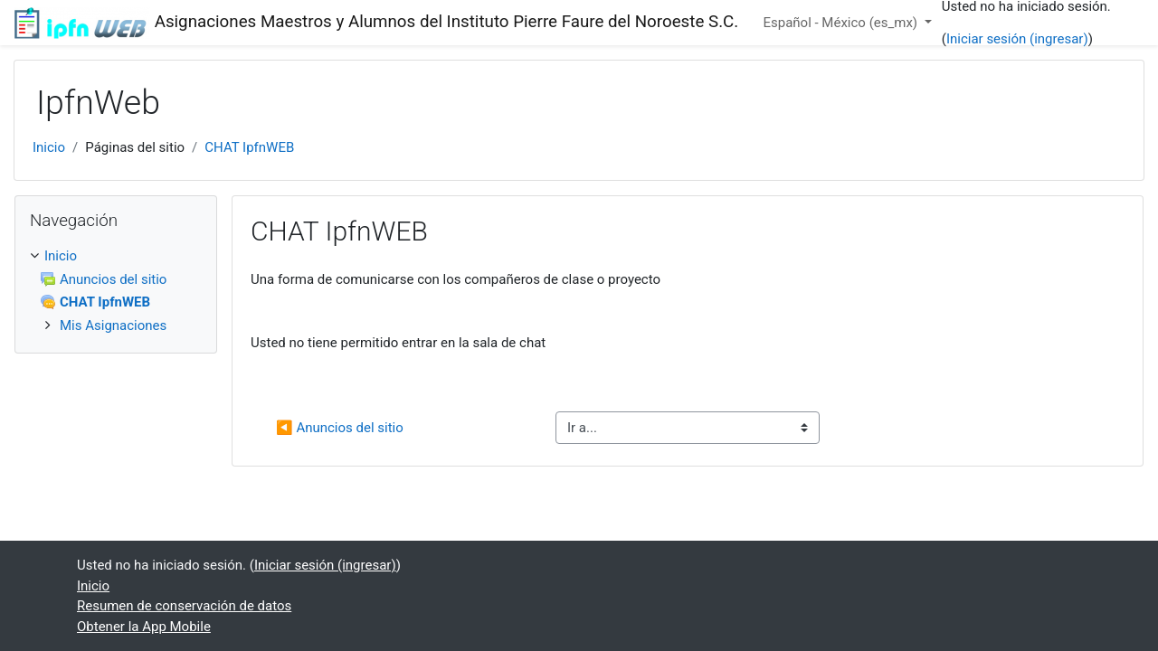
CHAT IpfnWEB (249, 147)
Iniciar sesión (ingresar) (1017, 39)
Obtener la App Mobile (144, 626)
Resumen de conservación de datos (184, 606)
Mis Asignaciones (113, 325)
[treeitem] (116, 290)
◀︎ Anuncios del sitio (339, 428)
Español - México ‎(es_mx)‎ (841, 22)
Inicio (49, 147)
